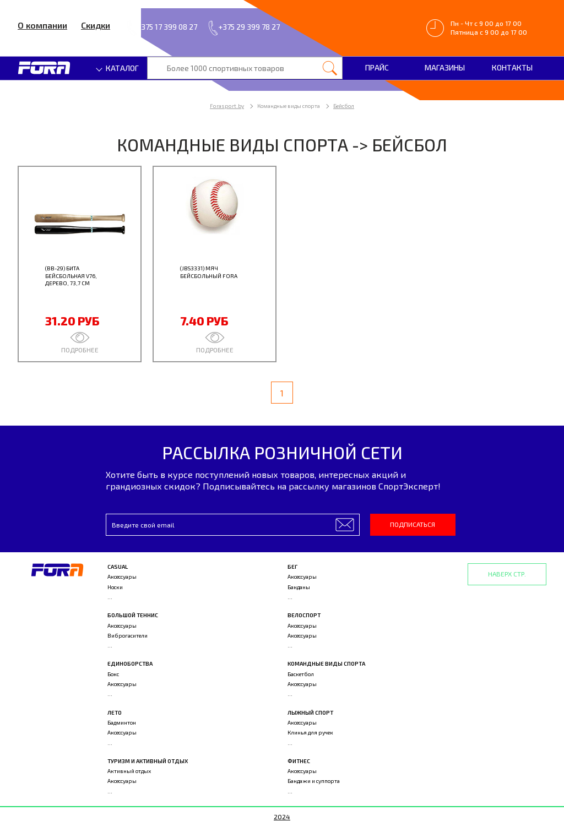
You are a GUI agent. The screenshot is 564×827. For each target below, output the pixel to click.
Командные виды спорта (326, 663)
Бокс (113, 674)
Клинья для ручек (310, 732)
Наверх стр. (507, 574)
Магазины (445, 67)
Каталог (118, 68)
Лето (114, 712)
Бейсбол (343, 105)
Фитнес (299, 761)
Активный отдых (129, 771)
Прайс (377, 67)
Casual (117, 566)
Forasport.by (227, 105)
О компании (42, 25)
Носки (115, 587)
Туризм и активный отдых (147, 761)
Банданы (299, 587)
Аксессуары (122, 576)
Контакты (512, 67)
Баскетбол (301, 674)
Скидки (95, 25)
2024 (282, 816)
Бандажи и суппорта (314, 780)
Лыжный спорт (310, 712)
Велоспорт (304, 615)
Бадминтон (121, 722)
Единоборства (130, 663)
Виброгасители (127, 635)
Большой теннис (132, 615)
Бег (292, 566)
